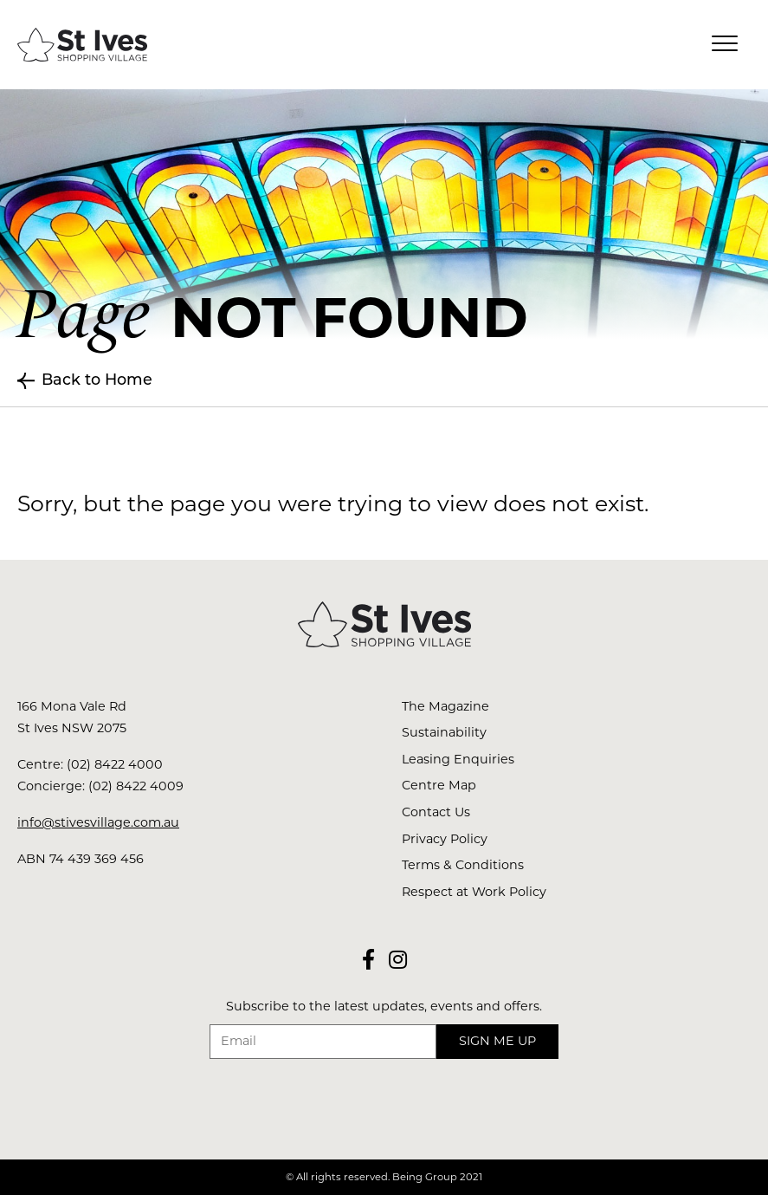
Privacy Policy (444, 839)
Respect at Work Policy (474, 891)
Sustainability (444, 732)
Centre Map (439, 785)
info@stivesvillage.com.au (98, 822)
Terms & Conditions (463, 865)
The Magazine (445, 706)
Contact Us (436, 812)
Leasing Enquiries (458, 759)
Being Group (424, 1177)
